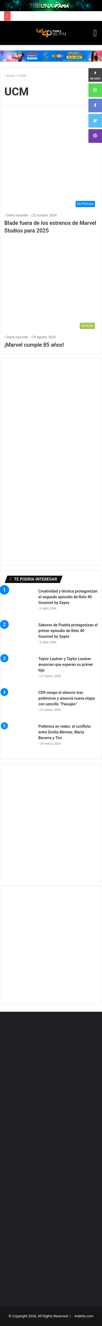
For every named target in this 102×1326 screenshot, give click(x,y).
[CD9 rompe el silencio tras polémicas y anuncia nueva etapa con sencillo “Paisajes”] (19, 705)
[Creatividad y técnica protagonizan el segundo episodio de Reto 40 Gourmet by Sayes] (19, 603)
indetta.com (84, 1316)
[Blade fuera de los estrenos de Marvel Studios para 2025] (51, 163)
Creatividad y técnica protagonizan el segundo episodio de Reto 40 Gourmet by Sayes (67, 597)
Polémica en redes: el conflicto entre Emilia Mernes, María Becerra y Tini (64, 732)
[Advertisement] (51, 822)
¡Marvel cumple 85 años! (34, 345)
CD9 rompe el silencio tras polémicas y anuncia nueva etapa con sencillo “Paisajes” (66, 698)
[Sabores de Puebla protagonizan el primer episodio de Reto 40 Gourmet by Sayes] (19, 637)
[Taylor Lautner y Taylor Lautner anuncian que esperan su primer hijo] (19, 671)
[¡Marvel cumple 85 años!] (51, 285)
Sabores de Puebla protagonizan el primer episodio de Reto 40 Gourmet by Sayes (68, 631)
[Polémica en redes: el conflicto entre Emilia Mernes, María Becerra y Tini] (19, 739)
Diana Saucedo (17, 215)
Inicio (9, 76)
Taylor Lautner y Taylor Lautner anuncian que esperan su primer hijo (65, 664)
